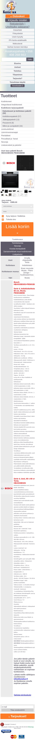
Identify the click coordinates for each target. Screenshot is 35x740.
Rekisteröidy (17, 23)
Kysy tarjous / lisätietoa (13, 216)
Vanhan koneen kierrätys (17, 47)
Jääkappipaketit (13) (11, 120)
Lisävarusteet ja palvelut (11, 145)
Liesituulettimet (7, 129)
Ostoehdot (17, 30)
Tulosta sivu (9, 219)
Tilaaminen (17, 75)
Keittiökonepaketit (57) (12, 116)
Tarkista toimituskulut (22, 695)
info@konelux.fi (12, 727)
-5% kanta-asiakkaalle (17, 40)
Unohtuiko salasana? (17, 26)
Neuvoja (4, 142)
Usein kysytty (17, 37)
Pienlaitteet (5, 135)
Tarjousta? (17, 78)
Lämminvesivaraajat (9, 132)
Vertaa (4, 211)
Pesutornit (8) (8, 123)
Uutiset (17, 67)
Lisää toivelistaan (7, 206)
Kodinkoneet (6, 101)
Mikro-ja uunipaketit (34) (13, 126)
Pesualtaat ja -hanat (9, 139)
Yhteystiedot (17, 33)
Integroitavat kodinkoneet (11, 105)
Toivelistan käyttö (17, 82)
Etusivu (17, 63)
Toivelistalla (17, 86)
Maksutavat (17, 44)
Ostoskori (17, 16)
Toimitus (17, 71)
